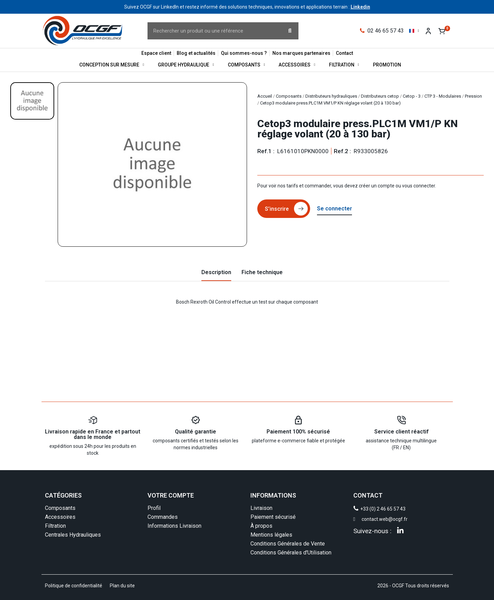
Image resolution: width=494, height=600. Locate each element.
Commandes (163, 517)
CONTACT (368, 495)
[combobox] (211, 30)
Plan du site (122, 585)
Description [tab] (216, 272)
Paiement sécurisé (273, 517)
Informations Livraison (174, 526)
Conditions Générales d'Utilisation (290, 552)
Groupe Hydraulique (186, 65)
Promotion (387, 65)
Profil (154, 508)
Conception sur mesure (111, 65)
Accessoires (297, 65)
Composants (246, 65)
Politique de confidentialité (73, 585)
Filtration (344, 65)
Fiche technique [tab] (262, 272)
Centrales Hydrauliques (73, 534)
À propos (261, 526)
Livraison (261, 508)
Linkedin (360, 7)
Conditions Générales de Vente (287, 543)
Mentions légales (271, 534)
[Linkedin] (400, 530)
